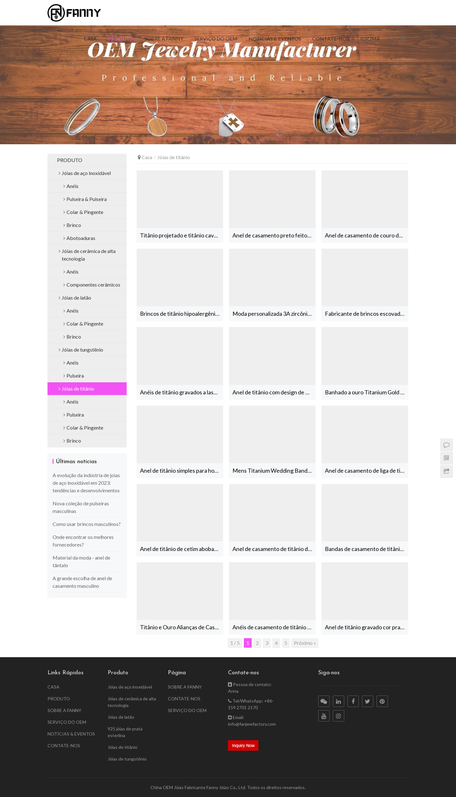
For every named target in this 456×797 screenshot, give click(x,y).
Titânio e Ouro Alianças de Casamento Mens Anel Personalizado (181, 627)
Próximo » (305, 643)
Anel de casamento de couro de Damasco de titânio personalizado (366, 235)
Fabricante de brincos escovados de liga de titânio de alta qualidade (366, 313)
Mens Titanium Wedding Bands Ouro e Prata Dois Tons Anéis (273, 470)
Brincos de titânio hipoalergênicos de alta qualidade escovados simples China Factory (181, 313)
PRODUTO (120, 39)
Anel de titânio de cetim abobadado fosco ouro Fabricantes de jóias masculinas (181, 548)
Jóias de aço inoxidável (86, 173)
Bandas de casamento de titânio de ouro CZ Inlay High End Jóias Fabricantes (366, 548)
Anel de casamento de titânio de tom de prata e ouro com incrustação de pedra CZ (273, 548)
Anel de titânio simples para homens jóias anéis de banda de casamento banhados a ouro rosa (181, 470)
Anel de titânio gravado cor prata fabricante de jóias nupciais (366, 627)
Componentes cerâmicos (93, 285)
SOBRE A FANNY (163, 39)
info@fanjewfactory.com (252, 724)
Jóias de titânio (78, 389)
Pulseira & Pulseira (86, 199)
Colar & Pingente (84, 212)
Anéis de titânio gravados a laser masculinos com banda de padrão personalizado (181, 392)
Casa (147, 157)
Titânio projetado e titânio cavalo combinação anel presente (181, 235)
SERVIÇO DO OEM (216, 39)
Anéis (72, 186)
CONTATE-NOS (330, 39)
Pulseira (75, 376)
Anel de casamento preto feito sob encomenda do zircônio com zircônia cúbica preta (273, 235)
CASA (90, 39)
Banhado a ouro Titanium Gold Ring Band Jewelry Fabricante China (366, 392)
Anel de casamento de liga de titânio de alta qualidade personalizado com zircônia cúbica (366, 470)
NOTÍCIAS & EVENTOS (275, 39)
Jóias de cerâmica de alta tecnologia (89, 255)
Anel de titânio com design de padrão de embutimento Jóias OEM (273, 392)
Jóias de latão (76, 298)
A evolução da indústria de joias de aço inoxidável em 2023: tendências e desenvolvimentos (86, 482)
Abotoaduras (80, 238)
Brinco (73, 225)
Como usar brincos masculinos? (87, 524)
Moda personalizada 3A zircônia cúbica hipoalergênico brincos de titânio (273, 313)
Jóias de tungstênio (82, 350)
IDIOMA (370, 39)
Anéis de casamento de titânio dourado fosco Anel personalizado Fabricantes (273, 627)
